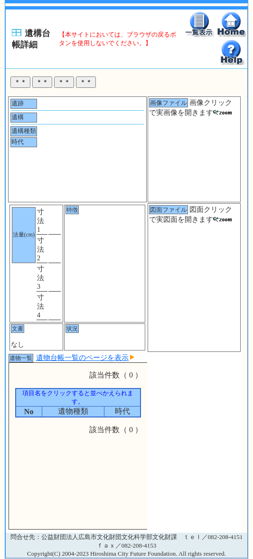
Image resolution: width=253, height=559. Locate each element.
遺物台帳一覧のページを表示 (85, 357)
